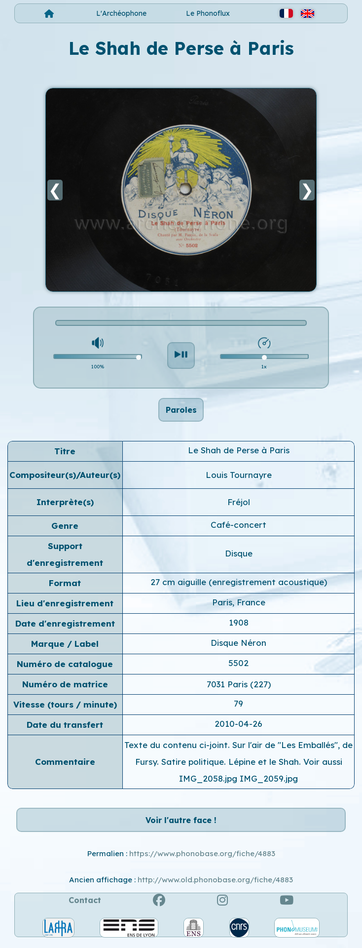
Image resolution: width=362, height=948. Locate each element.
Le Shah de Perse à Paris (239, 452)
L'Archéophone (121, 13)
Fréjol (238, 504)
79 (238, 706)
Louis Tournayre (239, 477)
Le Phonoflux (208, 13)
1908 (239, 625)
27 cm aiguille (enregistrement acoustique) (238, 584)
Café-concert (238, 527)
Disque (239, 556)
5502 (238, 665)
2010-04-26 (238, 726)
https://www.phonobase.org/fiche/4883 (202, 859)
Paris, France (238, 604)
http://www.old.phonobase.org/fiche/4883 (215, 885)
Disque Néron (238, 645)
